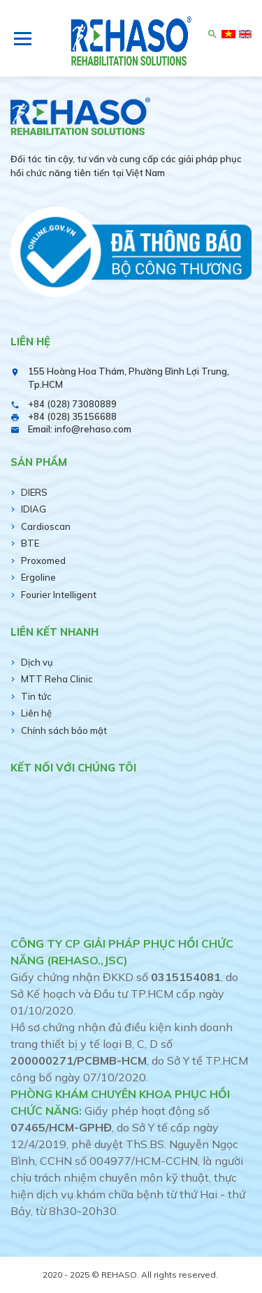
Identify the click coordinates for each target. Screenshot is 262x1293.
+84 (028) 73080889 (72, 403)
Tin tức (36, 696)
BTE (30, 543)
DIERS (34, 492)
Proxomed (43, 560)
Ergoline (38, 577)
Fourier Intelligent (58, 594)
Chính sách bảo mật (64, 730)
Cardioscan (46, 526)
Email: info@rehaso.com (79, 428)
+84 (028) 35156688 (72, 416)
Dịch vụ (37, 662)
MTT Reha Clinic (57, 678)
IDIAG (33, 509)
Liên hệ (36, 713)
